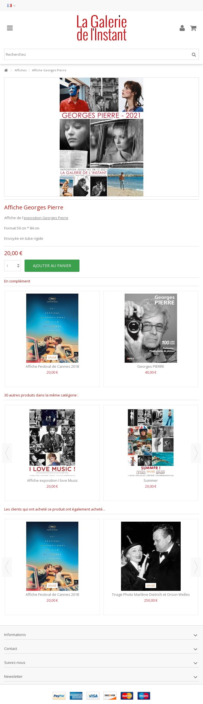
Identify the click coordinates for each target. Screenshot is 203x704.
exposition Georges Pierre (46, 217)
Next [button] (196, 453)
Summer (151, 480)
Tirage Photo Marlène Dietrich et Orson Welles (151, 594)
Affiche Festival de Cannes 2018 (52, 366)
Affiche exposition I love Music (52, 480)
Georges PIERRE (150, 366)
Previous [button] (7, 453)
